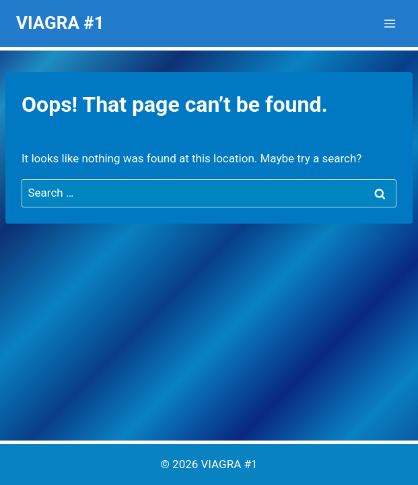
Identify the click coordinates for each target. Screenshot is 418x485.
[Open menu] (389, 23)
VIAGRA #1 (229, 464)
